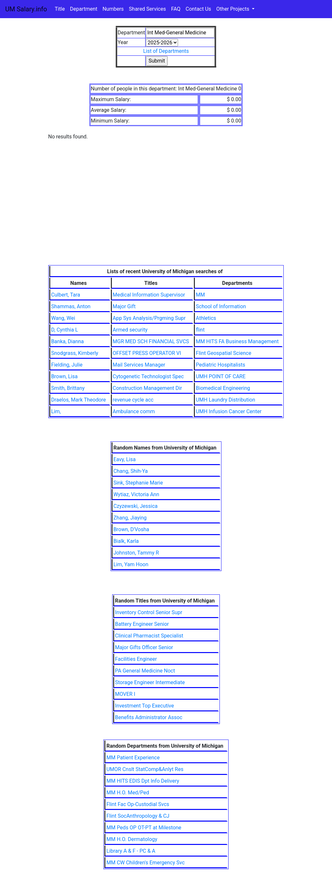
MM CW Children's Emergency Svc (145, 862)
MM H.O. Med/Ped (127, 792)
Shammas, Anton (70, 306)
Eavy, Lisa (124, 459)
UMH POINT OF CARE (220, 376)
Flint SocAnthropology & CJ (137, 816)
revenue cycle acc (133, 400)
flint (200, 330)
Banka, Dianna (67, 341)
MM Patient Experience (133, 757)
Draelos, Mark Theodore (78, 400)
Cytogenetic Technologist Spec (148, 376)
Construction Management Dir (147, 388)
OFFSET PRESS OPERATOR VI (147, 353)
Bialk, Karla (126, 541)
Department (83, 9)
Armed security (130, 330)
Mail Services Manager (139, 365)
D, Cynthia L (64, 330)
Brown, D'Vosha (131, 529)
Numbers (113, 9)
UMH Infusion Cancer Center (228, 411)
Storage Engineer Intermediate (150, 682)
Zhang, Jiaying (130, 518)
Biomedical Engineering (223, 388)
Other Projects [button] (233, 9)
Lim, (56, 411)
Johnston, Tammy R (136, 553)
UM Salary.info (26, 9)
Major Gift (124, 306)
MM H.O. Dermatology (131, 839)
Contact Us (198, 9)
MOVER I (125, 694)
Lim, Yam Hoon (130, 564)
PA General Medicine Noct (145, 671)
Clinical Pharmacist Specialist (149, 636)
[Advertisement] (166, 216)
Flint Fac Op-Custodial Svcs (137, 804)
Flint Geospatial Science (223, 353)
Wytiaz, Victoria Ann (136, 494)
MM (200, 295)
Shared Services (147, 9)
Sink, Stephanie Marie (138, 483)
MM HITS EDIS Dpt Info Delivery (142, 781)
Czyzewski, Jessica (135, 506)
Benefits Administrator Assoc (149, 717)
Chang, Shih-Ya (130, 471)
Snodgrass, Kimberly (74, 353)
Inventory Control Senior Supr (148, 612)
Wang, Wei (63, 318)
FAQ (176, 9)
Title (60, 9)
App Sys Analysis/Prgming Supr (149, 318)
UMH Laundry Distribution (225, 400)
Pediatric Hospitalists (220, 365)
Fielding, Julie (67, 365)
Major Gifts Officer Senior (144, 647)
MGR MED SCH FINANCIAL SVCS (151, 341)
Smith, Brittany (68, 388)
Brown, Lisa (64, 376)
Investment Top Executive (144, 706)
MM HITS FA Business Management (237, 341)
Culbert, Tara (65, 295)
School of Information (221, 306)
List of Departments (166, 51)
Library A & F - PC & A (130, 851)
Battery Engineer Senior (142, 624)
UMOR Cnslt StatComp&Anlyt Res (145, 769)
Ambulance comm (134, 411)
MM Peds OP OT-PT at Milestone (143, 827)
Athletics (206, 318)
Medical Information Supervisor (149, 295)
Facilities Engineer (136, 659)
